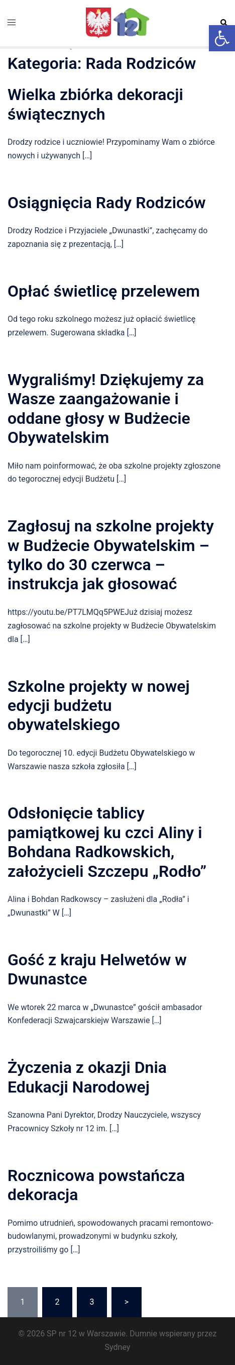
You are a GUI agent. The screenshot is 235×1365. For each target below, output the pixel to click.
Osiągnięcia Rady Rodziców (107, 202)
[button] (222, 38)
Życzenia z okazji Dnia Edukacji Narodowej (87, 1077)
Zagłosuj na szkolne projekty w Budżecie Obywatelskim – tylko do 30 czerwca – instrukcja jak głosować (111, 554)
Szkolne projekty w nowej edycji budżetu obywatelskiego (99, 706)
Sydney (118, 1347)
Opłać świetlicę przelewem (104, 291)
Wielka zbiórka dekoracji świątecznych (95, 104)
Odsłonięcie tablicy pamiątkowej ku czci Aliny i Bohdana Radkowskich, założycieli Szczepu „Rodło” (107, 841)
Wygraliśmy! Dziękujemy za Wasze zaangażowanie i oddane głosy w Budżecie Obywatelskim (106, 408)
